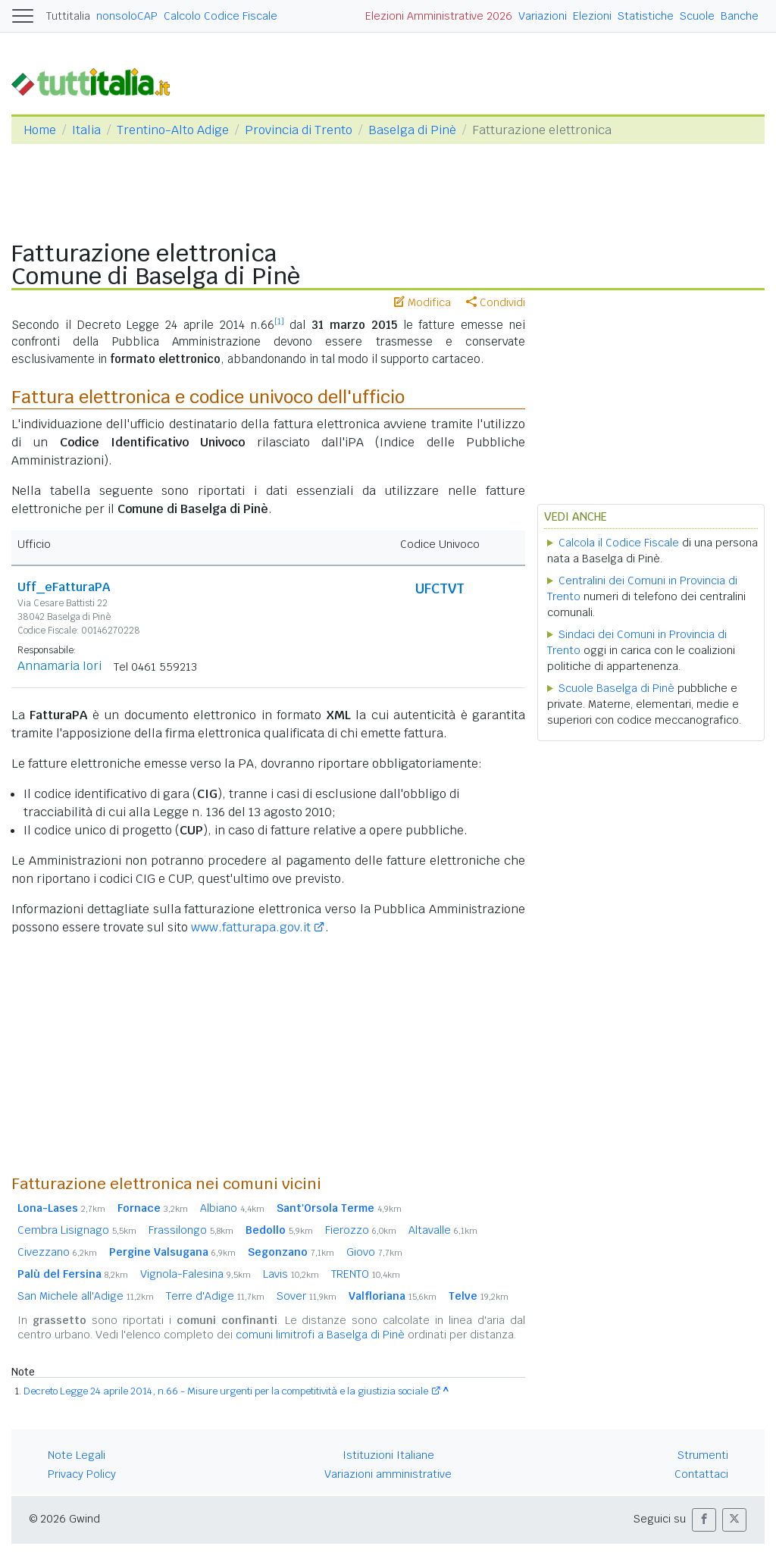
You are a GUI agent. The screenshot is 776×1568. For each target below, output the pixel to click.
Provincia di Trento (298, 130)
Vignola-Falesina (195, 1274)
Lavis (291, 1274)
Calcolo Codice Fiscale (220, 16)
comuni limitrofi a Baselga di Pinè (320, 1334)
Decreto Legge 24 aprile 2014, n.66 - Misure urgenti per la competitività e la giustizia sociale (225, 1391)
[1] (279, 321)
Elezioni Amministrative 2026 (438, 16)
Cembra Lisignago (76, 1230)
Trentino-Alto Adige (173, 130)
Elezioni (592, 16)
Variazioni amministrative (388, 1474)
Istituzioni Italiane (388, 1455)
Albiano (232, 1208)
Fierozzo (360, 1230)
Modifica (422, 302)
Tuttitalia (68, 16)
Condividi (495, 302)
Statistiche (646, 16)
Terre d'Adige (215, 1296)
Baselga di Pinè (412, 130)
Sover (306, 1296)
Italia (86, 130)
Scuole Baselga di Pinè (616, 688)
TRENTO (365, 1274)
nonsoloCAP (127, 16)
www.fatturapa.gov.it (251, 927)
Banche (740, 16)
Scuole (697, 16)
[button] (704, 1520)
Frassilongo (191, 1230)
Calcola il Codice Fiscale (619, 542)
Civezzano (57, 1252)
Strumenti (702, 1455)
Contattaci (701, 1474)
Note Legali (76, 1455)
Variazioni (542, 16)
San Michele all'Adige (85, 1296)
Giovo (374, 1252)
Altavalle (442, 1230)
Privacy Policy (82, 1474)
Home (39, 130)
